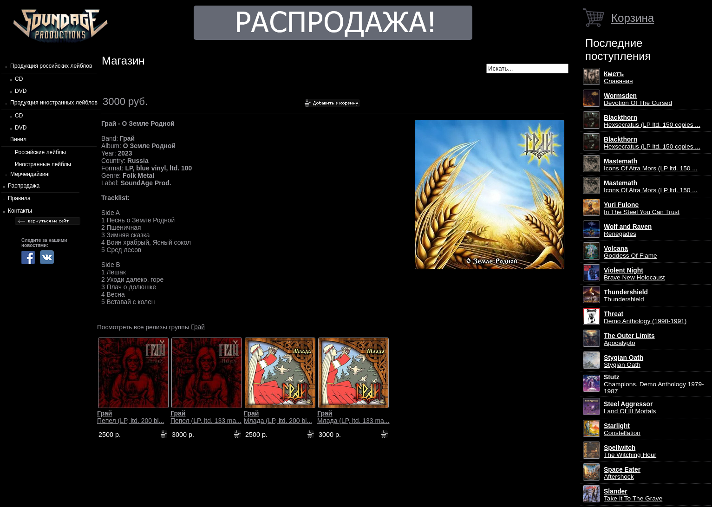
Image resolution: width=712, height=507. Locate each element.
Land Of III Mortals (630, 408)
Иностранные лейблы (43, 164)
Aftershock (622, 473)
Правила (19, 198)
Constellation (622, 429)
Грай (198, 327)
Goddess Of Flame (630, 252)
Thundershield (626, 296)
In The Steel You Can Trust (641, 208)
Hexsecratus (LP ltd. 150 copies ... (652, 121)
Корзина (632, 18)
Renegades (628, 230)
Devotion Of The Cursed (638, 99)
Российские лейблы (40, 152)
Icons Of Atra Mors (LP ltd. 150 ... (651, 165)
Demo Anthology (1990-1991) (645, 318)
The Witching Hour (630, 451)
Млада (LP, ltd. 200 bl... (278, 417)
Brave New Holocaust (634, 274)
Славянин (618, 77)
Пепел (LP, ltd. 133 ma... (206, 417)
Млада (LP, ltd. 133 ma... (353, 417)
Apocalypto (629, 339)
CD (19, 79)
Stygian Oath (623, 361)
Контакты (20, 211)
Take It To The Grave (633, 495)
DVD (20, 91)
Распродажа (23, 185)
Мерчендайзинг (30, 174)
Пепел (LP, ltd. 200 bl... (130, 417)
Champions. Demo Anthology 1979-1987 (654, 384)
